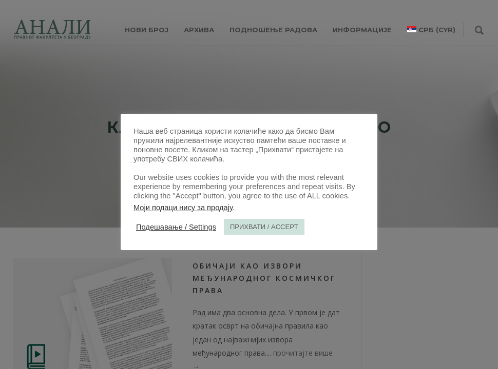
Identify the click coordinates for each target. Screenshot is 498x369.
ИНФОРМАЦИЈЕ (362, 30)
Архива (199, 30)
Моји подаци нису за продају (183, 207)
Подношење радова (273, 30)
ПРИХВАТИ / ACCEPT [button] (264, 227)
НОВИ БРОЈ (146, 30)
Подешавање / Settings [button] (176, 227)
